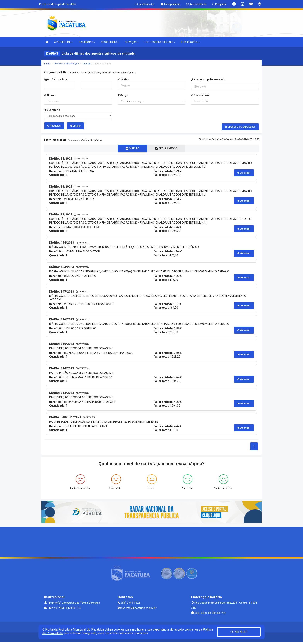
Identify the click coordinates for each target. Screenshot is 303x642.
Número (50, 95)
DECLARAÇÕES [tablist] (166, 148)
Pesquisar (54, 125)
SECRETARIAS (110, 42)
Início (47, 63)
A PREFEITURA (63, 42)
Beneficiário (200, 95)
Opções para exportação (240, 126)
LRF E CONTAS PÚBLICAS (160, 42)
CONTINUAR (238, 632)
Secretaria (52, 109)
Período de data (55, 79)
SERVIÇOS (132, 42)
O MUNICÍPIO (87, 42)
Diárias (86, 63)
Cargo (123, 95)
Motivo (123, 79)
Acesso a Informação (66, 63)
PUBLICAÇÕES (190, 42)
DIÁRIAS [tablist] (132, 148)
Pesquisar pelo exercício (208, 79)
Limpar (75, 125)
